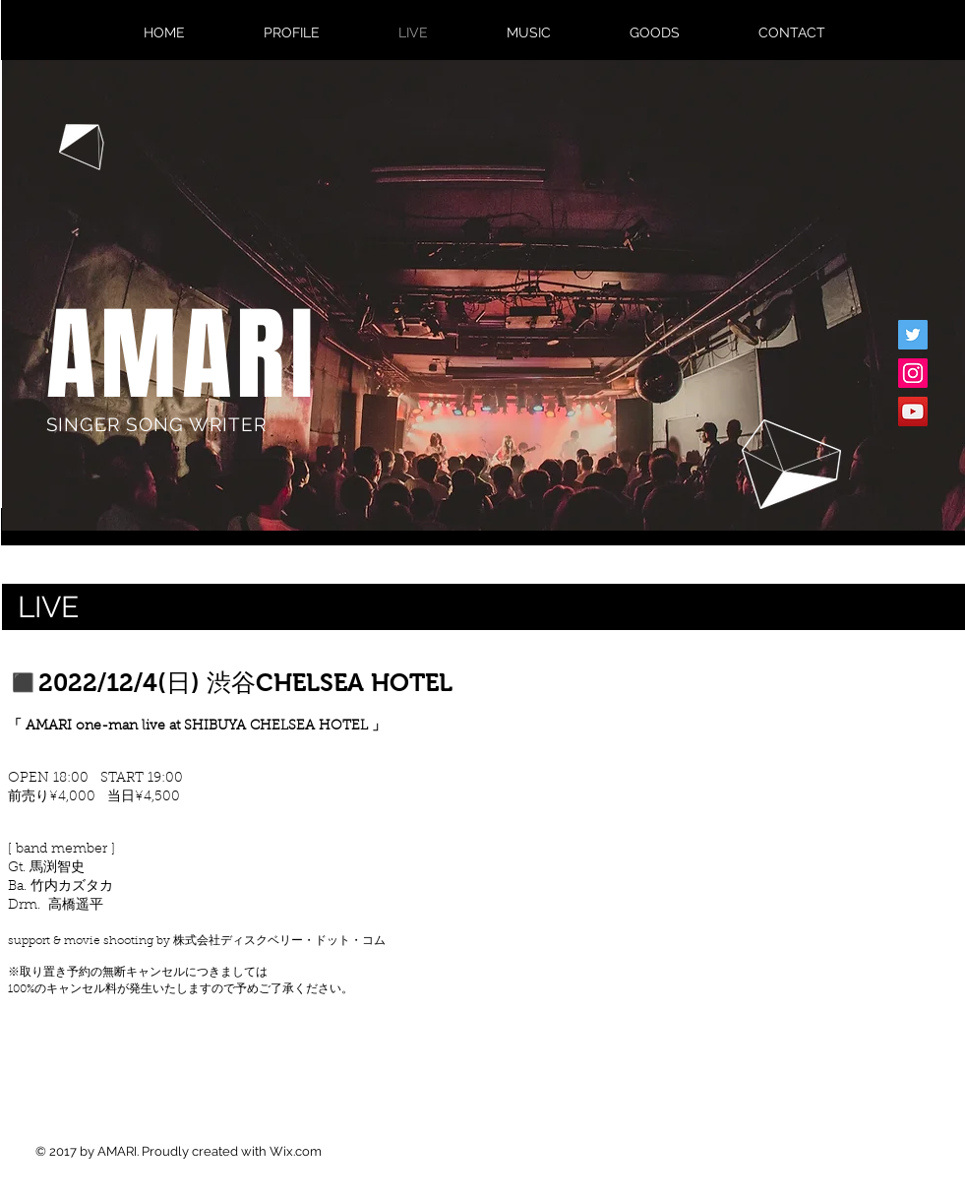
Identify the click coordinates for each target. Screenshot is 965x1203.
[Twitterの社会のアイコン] (913, 334)
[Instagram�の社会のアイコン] (913, 373)
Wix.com (296, 1151)
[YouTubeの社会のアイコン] (913, 411)
